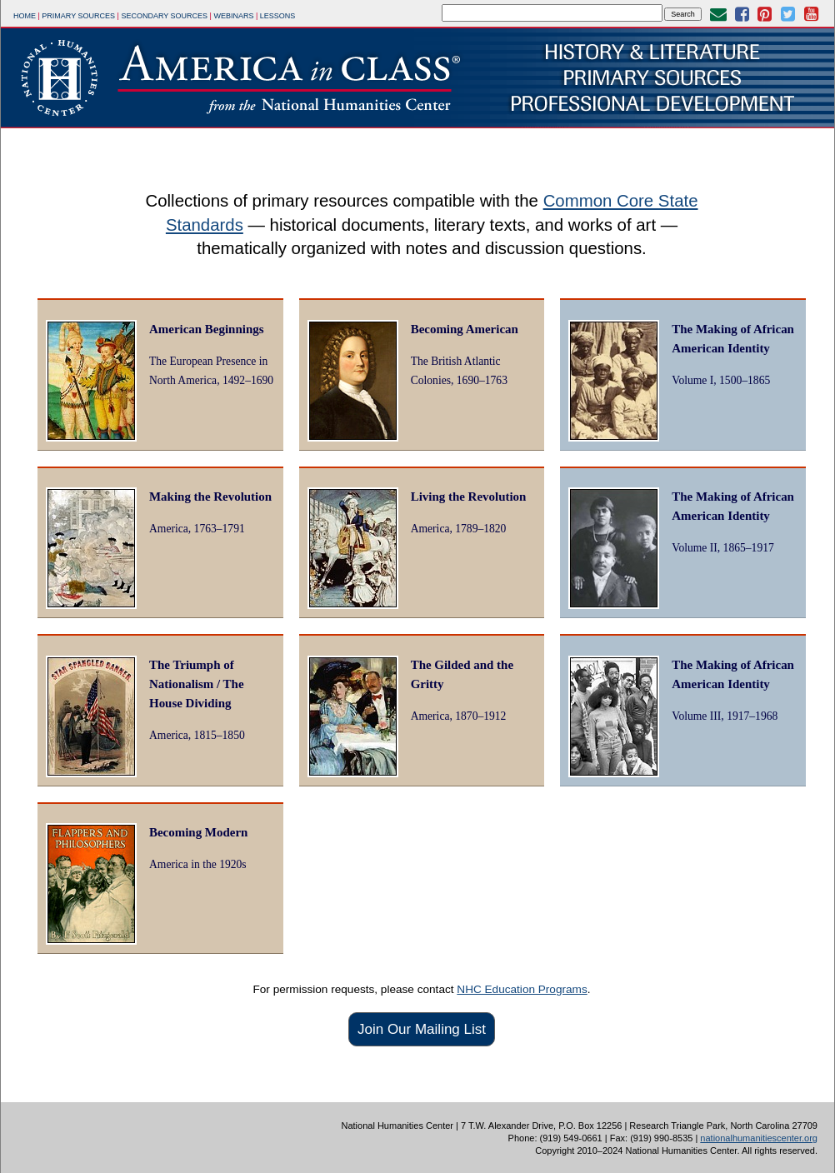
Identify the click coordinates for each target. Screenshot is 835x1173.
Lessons (278, 16)
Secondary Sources (164, 16)
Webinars (233, 16)
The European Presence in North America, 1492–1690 (211, 371)
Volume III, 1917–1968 (725, 716)
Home (24, 16)
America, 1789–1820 (459, 528)
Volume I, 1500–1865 (721, 380)
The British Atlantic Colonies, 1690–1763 (459, 371)
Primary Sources (78, 16)
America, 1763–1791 (197, 528)
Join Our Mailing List (422, 1029)
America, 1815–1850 (197, 735)
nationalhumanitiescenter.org (759, 1138)
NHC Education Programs (522, 989)
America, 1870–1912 (459, 716)
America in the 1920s (198, 864)
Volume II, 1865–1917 (722, 548)
